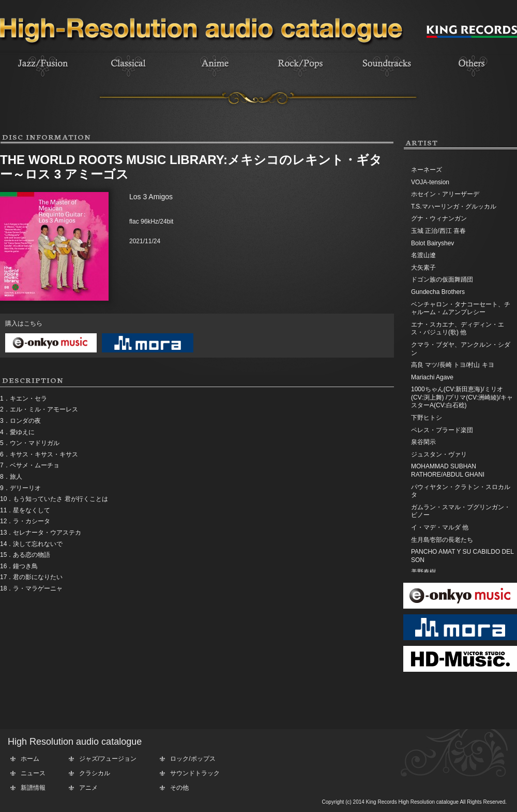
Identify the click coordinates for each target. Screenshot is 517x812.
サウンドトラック (195, 773)
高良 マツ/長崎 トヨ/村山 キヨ (452, 364)
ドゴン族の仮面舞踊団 (442, 279)
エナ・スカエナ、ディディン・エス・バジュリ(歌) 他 (457, 328)
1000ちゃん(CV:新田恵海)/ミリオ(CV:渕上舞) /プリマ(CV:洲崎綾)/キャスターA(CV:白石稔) (462, 397)
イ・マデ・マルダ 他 (439, 527)
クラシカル (94, 773)
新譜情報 (33, 787)
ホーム (30, 758)
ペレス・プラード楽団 (442, 430)
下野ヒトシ (426, 417)
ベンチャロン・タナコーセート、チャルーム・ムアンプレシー (460, 308)
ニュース (33, 773)
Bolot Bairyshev (432, 243)
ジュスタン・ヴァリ (439, 454)
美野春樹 (423, 571)
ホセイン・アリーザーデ (445, 194)
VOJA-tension (430, 182)
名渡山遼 (423, 255)
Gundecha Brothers (438, 292)
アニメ (88, 787)
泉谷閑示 (423, 442)
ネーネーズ (426, 169)
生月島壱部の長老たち (442, 539)
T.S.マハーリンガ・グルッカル (453, 206)
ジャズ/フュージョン (107, 758)
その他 (179, 787)
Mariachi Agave (432, 377)
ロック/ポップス (192, 758)
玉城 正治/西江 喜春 (438, 230)
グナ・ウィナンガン (439, 218)
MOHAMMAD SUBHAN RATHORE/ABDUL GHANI (447, 470)
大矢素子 (423, 267)
